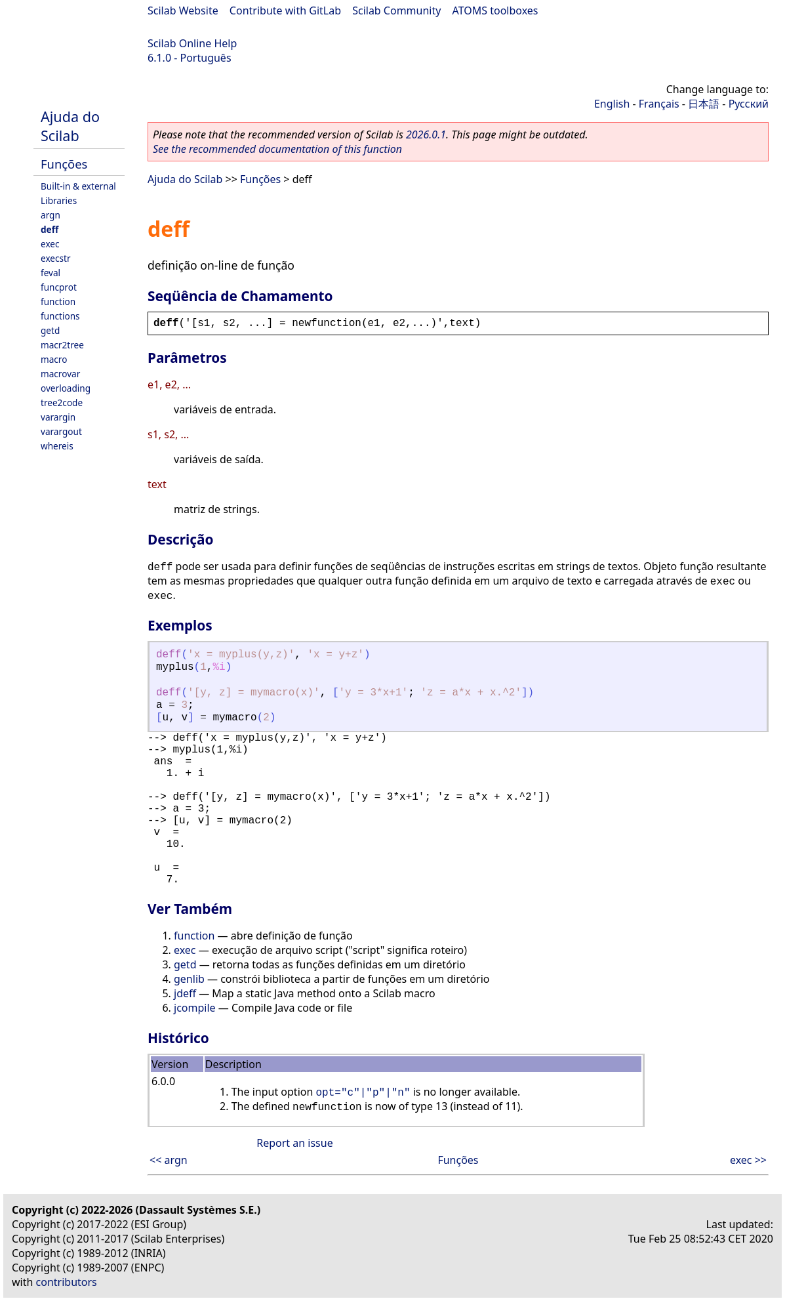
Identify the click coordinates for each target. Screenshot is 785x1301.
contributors (66, 1282)
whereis (57, 446)
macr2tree (62, 345)
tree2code (62, 402)
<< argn (169, 1160)
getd (50, 330)
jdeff (185, 993)
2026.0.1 (426, 134)
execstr (56, 258)
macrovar (60, 373)
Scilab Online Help (192, 43)
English (612, 103)
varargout (61, 431)
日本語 (703, 103)
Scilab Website (183, 10)
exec (50, 243)
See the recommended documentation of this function (277, 149)
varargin (58, 417)
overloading (66, 388)
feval (50, 272)
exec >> (748, 1160)
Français (659, 103)
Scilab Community (396, 10)
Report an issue (294, 1143)
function (58, 301)
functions (60, 316)
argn (50, 215)
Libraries (59, 200)
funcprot (59, 287)
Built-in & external (78, 186)
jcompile (195, 1008)
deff (49, 229)
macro (54, 359)
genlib (189, 979)
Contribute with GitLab (285, 10)
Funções (64, 163)
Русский (749, 103)
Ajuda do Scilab (70, 126)
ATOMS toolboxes (495, 10)
